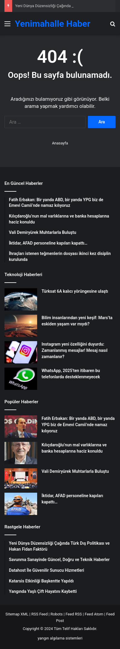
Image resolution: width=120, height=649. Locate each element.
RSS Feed (39, 614)
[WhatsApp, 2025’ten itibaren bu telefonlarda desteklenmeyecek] (20, 379)
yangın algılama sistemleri (60, 638)
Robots (56, 614)
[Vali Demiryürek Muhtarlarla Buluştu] (20, 478)
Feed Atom (94, 614)
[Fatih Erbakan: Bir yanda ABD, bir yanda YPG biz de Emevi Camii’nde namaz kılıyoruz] (20, 426)
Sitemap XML (17, 614)
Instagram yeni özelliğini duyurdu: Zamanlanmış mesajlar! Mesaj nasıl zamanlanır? (75, 350)
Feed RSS (74, 614)
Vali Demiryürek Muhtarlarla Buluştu (75, 471)
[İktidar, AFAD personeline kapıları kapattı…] (20, 504)
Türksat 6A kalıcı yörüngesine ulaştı (75, 291)
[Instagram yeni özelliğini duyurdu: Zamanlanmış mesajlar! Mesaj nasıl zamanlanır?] (20, 352)
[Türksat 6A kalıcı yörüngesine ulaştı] (20, 299)
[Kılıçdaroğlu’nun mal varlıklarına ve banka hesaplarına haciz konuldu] (20, 453)
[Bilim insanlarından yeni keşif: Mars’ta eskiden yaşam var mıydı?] (20, 326)
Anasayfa (60, 143)
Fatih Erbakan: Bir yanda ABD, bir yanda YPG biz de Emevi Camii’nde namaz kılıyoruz (78, 424)
